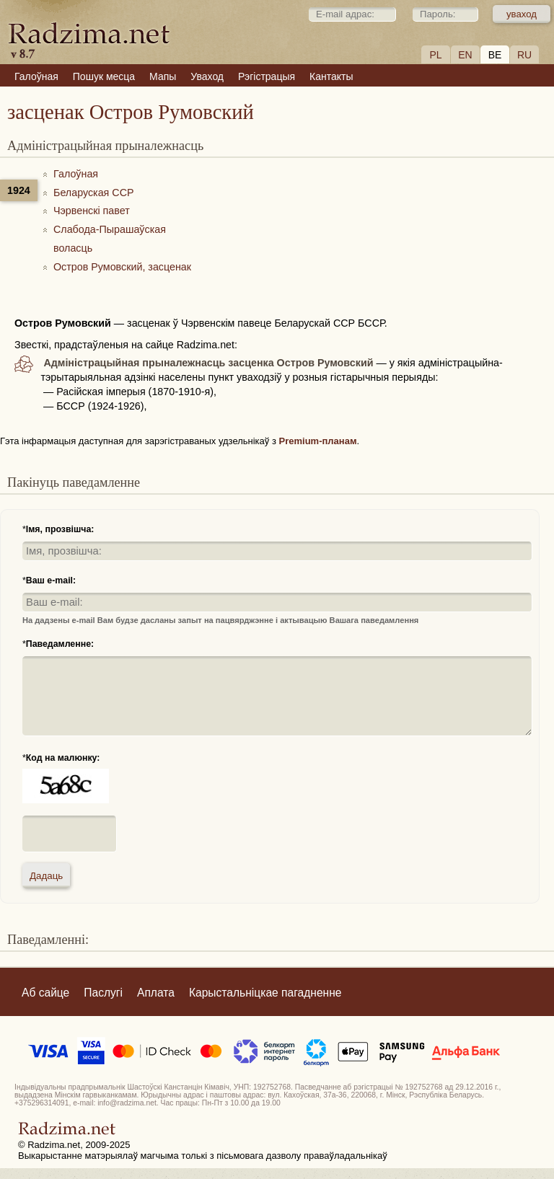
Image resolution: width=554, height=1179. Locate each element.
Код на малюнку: (63, 758)
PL (435, 55)
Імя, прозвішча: (60, 529)
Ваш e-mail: (51, 580)
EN (465, 55)
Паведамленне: (60, 644)
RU (524, 55)
